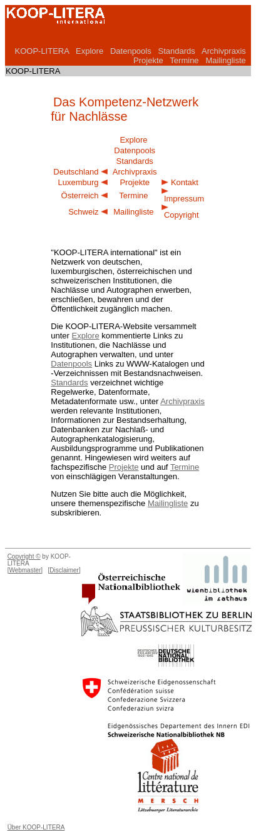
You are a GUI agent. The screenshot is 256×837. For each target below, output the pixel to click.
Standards (176, 51)
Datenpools (130, 51)
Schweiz (83, 211)
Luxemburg (78, 182)
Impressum (184, 198)
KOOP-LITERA (41, 51)
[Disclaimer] (64, 570)
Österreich (80, 195)
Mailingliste (225, 60)
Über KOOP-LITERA (36, 827)
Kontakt (184, 182)
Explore (89, 51)
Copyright (181, 215)
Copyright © (24, 556)
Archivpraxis (224, 51)
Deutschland (75, 171)
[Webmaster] (25, 570)
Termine (184, 60)
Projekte (148, 60)
